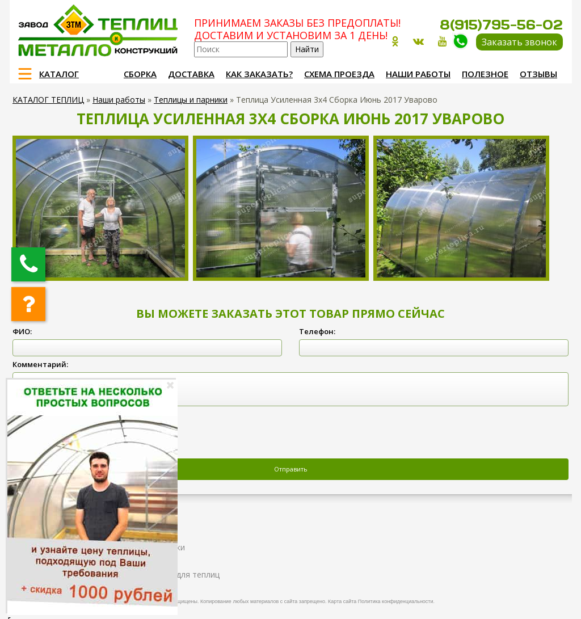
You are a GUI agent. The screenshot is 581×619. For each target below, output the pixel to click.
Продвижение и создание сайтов (535, 600)
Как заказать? (259, 73)
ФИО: (22, 331)
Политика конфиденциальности (395, 601)
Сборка (140, 73)
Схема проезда (339, 73)
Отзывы (538, 73)
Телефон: (317, 331)
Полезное (485, 73)
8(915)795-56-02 (501, 24)
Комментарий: (40, 364)
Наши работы (418, 73)
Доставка (191, 73)
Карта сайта (342, 601)
